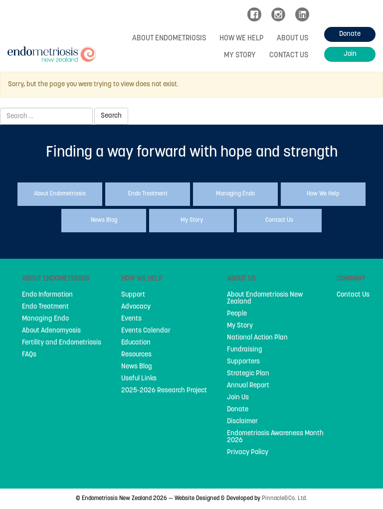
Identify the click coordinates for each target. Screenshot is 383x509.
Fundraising (244, 349)
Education (136, 342)
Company (351, 279)
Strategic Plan (248, 373)
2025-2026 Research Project (164, 390)
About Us (292, 38)
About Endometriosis (169, 38)
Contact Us (288, 55)
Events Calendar (146, 331)
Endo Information (47, 295)
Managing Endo (45, 319)
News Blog (136, 366)
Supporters (243, 361)
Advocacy (136, 307)
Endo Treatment (45, 307)
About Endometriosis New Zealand (265, 299)
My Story (240, 55)
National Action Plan (257, 338)
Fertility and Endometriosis (61, 342)
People (237, 314)
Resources (136, 354)
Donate (237, 409)
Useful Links (139, 378)
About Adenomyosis (51, 331)
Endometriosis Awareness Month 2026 (275, 437)
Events (131, 319)
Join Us (238, 397)
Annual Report (248, 385)
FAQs (29, 354)
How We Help (241, 38)
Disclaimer (242, 421)
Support (133, 295)
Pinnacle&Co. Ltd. (284, 499)
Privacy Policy (247, 452)
